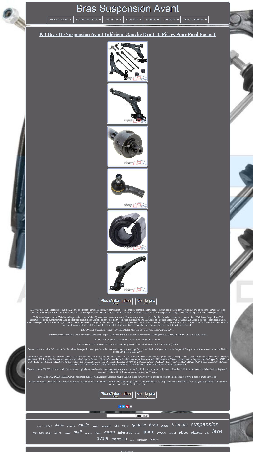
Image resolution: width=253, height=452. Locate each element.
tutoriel (172, 433)
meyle (125, 425)
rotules (39, 426)
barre (57, 432)
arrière (161, 432)
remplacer (142, 440)
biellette (196, 432)
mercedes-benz (42, 432)
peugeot (71, 426)
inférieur (125, 432)
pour (148, 431)
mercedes (119, 439)
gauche (139, 424)
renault (67, 433)
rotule (83, 424)
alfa (207, 433)
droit (153, 424)
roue (116, 425)
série (132, 440)
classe (98, 433)
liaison (48, 426)
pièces (183, 432)
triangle (180, 424)
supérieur (88, 434)
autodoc (154, 439)
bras (217, 431)
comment (95, 426)
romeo (137, 433)
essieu (109, 432)
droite (59, 425)
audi (78, 431)
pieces (165, 425)
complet (106, 426)
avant (102, 438)
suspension (205, 424)
